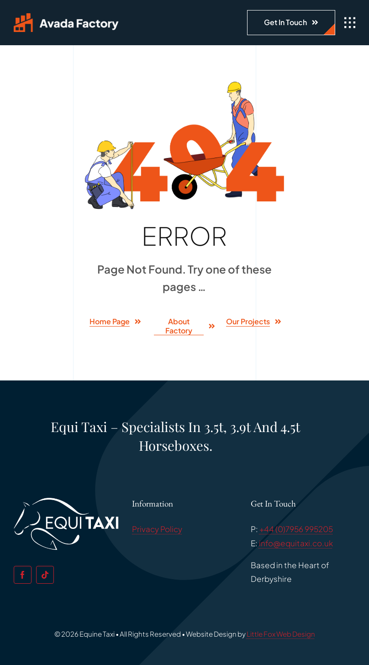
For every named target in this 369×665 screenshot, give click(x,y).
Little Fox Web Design (281, 633)
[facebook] (23, 575)
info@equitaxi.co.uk (296, 543)
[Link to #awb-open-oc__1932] (349, 22)
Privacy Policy (157, 529)
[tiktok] (45, 575)
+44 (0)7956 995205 (296, 529)
